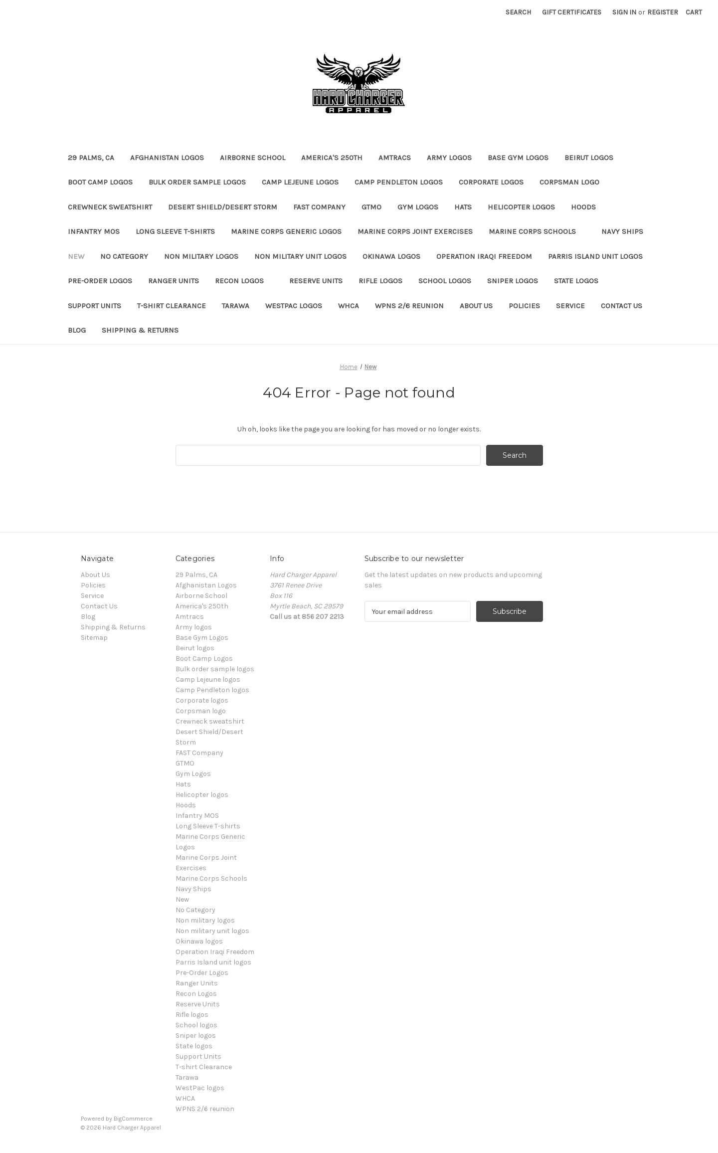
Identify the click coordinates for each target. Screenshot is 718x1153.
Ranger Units (173, 280)
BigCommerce (133, 1118)
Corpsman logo (569, 182)
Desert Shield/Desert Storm (222, 206)
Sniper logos (512, 280)
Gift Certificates (571, 12)
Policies (524, 305)
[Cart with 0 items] (694, 12)
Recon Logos (244, 280)
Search (518, 12)
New (76, 256)
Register (662, 12)
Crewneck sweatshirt (110, 206)
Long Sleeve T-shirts (175, 231)
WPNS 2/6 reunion (409, 305)
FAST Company (319, 206)
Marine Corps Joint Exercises (415, 231)
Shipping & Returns (140, 330)
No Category (124, 256)
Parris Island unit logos (595, 256)
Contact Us (621, 305)
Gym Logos (417, 206)
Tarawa (235, 305)
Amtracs (394, 157)
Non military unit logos (300, 256)
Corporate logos (491, 182)
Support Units (94, 305)
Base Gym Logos (518, 157)
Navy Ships (622, 231)
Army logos (449, 157)
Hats (463, 206)
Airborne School (252, 157)
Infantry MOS (94, 231)
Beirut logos (593, 157)
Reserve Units (316, 280)
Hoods (583, 206)
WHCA (348, 305)
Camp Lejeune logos (300, 182)
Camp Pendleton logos (399, 182)
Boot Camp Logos (100, 182)
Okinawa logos (391, 256)
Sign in (624, 12)
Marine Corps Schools (537, 231)
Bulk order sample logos (197, 182)
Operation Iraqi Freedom (484, 256)
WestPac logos (293, 305)
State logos (576, 280)
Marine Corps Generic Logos (286, 231)
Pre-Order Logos (100, 280)
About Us (476, 305)
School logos (444, 280)
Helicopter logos (521, 206)
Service (570, 305)
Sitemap (94, 637)
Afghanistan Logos (167, 157)
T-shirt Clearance (171, 305)
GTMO (371, 206)
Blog (77, 330)
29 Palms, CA (91, 157)
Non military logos (201, 256)
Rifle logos (380, 280)
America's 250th (331, 157)
